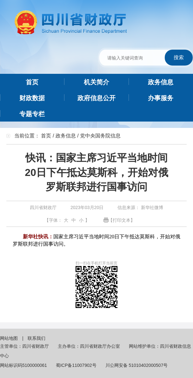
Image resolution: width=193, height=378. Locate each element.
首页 (46, 135)
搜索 (179, 57)
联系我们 (36, 338)
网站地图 (9, 338)
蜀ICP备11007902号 (76, 365)
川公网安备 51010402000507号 (136, 365)
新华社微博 (151, 207)
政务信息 (66, 135)
